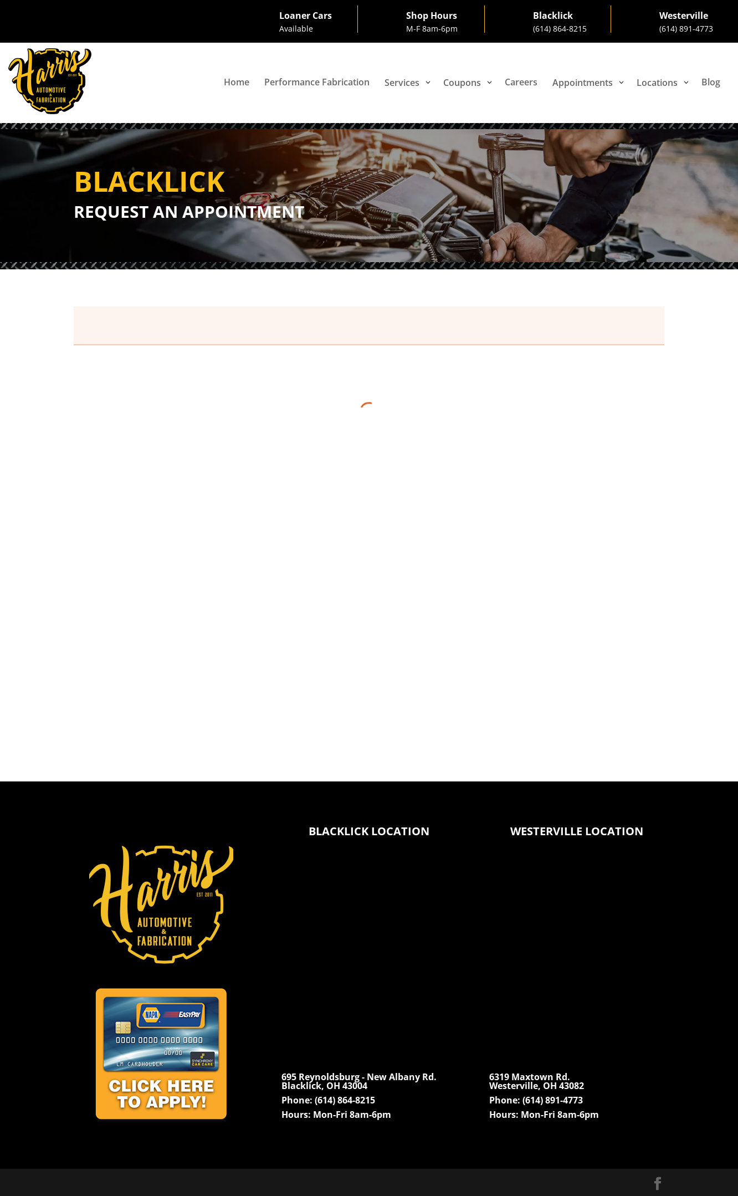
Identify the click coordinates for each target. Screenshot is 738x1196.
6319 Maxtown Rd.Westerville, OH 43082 (536, 1081)
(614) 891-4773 (686, 28)
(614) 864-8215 (560, 28)
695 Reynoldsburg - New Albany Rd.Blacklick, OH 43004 (359, 1081)
